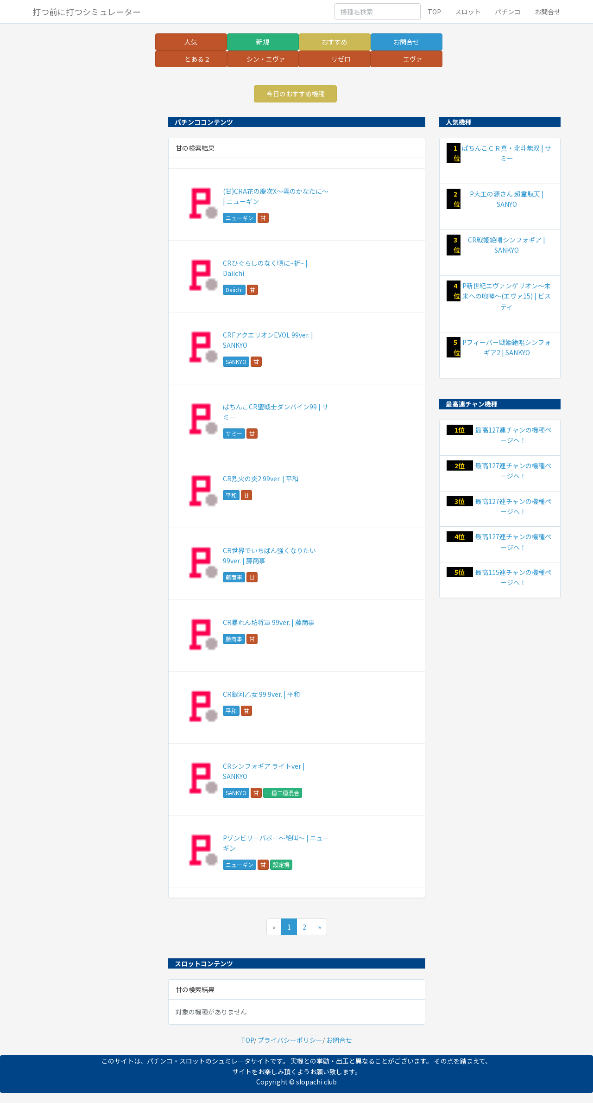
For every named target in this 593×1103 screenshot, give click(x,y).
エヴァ (412, 59)
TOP (434, 11)
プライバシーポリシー (290, 1040)
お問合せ (548, 11)
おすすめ (334, 41)
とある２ (197, 59)
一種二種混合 (282, 793)
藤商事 (234, 577)
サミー (234, 433)
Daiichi (234, 289)
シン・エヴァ (266, 59)
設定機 (281, 864)
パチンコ (508, 11)
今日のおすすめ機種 (295, 93)
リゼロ (341, 59)
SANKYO (236, 361)
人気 (190, 41)
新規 (262, 41)
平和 (231, 495)
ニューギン (239, 218)
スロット (468, 11)
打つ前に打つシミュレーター (86, 12)
